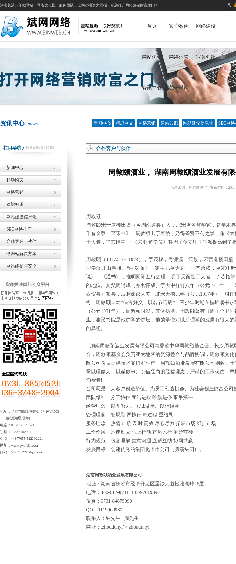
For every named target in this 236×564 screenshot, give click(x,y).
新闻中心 (102, 123)
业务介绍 (206, 56)
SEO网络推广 (16, 229)
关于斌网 (179, 87)
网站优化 (152, 56)
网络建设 (206, 26)
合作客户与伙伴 (18, 241)
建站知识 (169, 123)
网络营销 (146, 123)
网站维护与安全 (18, 266)
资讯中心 (152, 87)
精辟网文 (124, 123)
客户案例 (179, 26)
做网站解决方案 (18, 253)
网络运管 (179, 56)
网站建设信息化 (198, 123)
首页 (152, 26)
